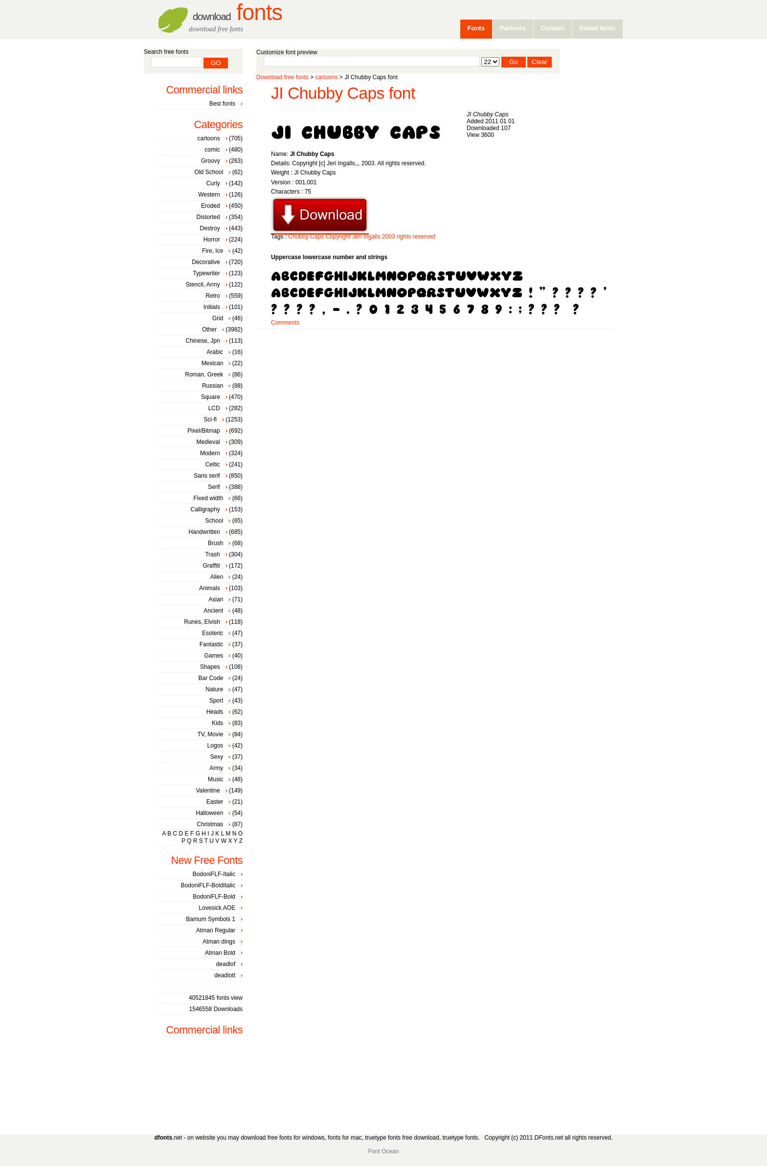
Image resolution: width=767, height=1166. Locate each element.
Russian (212, 385)
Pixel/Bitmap (203, 430)
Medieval (208, 442)
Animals (209, 588)
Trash (212, 554)
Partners (513, 28)
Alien (217, 576)
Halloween (209, 813)
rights (404, 236)
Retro (212, 295)
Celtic (212, 464)
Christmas (210, 824)
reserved (424, 236)
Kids (217, 723)
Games (214, 655)
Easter (215, 801)
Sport (216, 700)
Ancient (213, 610)
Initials (211, 307)
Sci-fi (210, 419)
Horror (211, 239)
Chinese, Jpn (203, 340)
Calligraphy (205, 509)
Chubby (298, 236)
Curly (213, 183)
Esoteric (212, 633)
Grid (218, 318)
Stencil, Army (203, 284)
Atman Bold (220, 952)
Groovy (210, 160)
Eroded (210, 205)
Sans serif (207, 475)
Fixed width (209, 498)
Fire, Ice (212, 250)
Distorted (208, 217)
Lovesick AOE (217, 907)
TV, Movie (210, 734)
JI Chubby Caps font (343, 93)
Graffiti (211, 565)
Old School (209, 172)
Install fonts (597, 28)
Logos (215, 745)
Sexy (217, 756)
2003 (388, 236)
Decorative (206, 262)
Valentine (208, 790)
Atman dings (219, 941)
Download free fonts (282, 77)
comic (212, 149)
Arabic (214, 352)
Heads (215, 711)
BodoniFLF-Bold (214, 896)
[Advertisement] (434, 360)
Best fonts (222, 103)
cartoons (326, 77)
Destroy (210, 228)
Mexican (213, 363)
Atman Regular (215, 930)
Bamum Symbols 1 (210, 919)
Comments (285, 322)
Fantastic (212, 644)
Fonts (237, 12)
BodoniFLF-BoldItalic (208, 885)
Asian (215, 599)
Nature (214, 689)
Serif (214, 487)
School (214, 520)
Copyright (337, 236)
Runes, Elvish (202, 621)
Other (209, 329)
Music (215, 779)
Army (216, 768)
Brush (215, 543)
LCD (214, 408)
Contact (552, 28)
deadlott (224, 975)
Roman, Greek (204, 374)
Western (209, 194)
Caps (317, 236)
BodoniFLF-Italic (214, 874)
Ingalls (372, 236)
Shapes (210, 666)
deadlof (225, 964)
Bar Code (211, 678)
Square (210, 397)
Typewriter (206, 273)
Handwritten (204, 531)
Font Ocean (383, 1151)
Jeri (356, 236)
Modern (210, 453)
